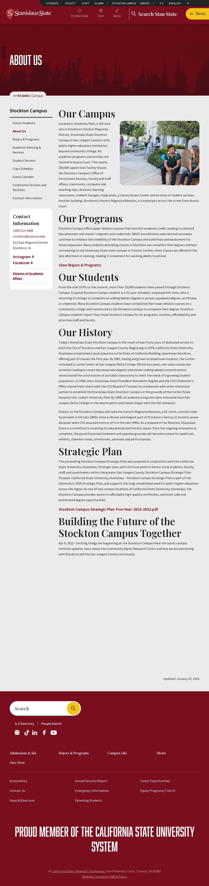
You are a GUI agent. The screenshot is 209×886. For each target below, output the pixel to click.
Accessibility (18, 781)
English (175, 3)
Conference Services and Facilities (29, 187)
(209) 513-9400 (23, 231)
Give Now (17, 763)
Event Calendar (23, 177)
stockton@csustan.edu (29, 236)
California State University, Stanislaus (78, 871)
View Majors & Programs (80, 264)
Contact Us (17, 791)
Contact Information (27, 198)
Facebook (21, 262)
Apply (117, 16)
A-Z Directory (24, 723)
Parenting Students (88, 800)
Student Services (24, 160)
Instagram (22, 256)
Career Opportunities (155, 781)
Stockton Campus (124, 3)
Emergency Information (92, 791)
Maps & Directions (22, 800)
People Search (51, 723)
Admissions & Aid (23, 753)
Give (101, 16)
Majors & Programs (26, 139)
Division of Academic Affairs (28, 275)
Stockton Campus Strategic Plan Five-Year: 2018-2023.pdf (108, 509)
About (161, 753)
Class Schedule (23, 169)
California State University (144, 831)
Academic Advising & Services (27, 149)
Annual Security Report (91, 781)
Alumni (99, 3)
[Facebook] (45, 734)
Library (145, 3)
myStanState (79, 16)
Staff (85, 3)
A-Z (162, 3)
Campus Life (117, 753)
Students (52, 3)
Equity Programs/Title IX (157, 791)
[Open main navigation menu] (197, 14)
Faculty (70, 3)
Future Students (24, 123)
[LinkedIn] (35, 734)
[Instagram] (19, 734)
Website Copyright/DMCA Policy (104, 877)
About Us (19, 131)
